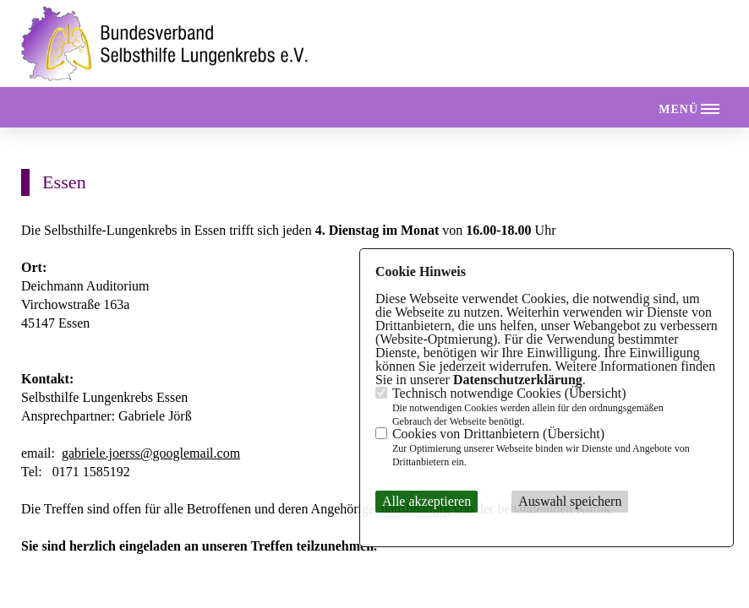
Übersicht (595, 393)
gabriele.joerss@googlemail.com (151, 453)
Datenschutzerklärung (517, 379)
